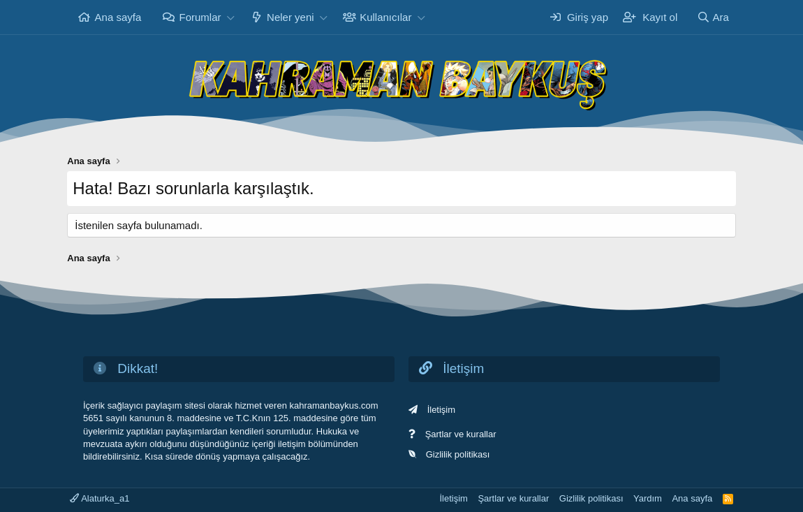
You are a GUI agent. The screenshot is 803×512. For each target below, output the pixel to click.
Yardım (647, 498)
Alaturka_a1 (99, 498)
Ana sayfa (118, 17)
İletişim (441, 409)
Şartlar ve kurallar (460, 434)
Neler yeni (290, 17)
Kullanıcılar (385, 17)
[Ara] (713, 17)
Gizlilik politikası (458, 454)
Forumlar (200, 17)
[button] (230, 17)
